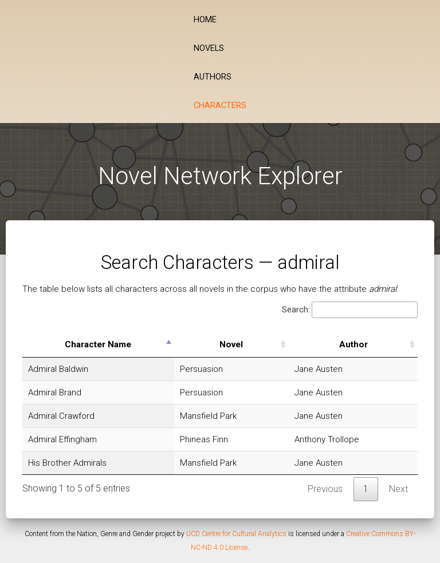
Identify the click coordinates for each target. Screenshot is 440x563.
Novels (209, 48)
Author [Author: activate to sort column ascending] (353, 344)
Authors (212, 77)
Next (398, 488)
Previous (325, 488)
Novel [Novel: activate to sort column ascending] (231, 344)
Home (205, 20)
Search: (350, 310)
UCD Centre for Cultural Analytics (236, 534)
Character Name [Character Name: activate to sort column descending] (98, 344)
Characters (220, 105)
